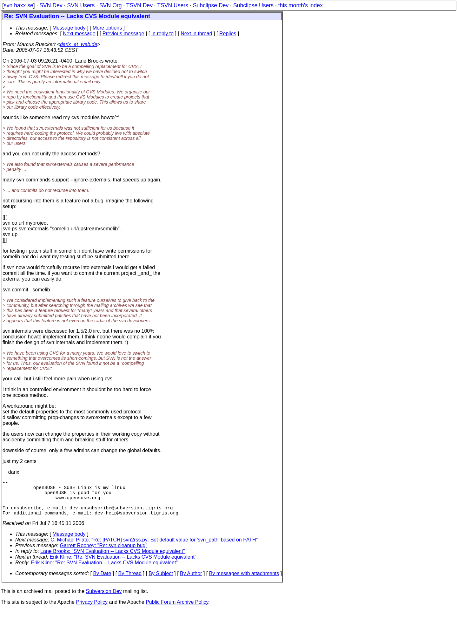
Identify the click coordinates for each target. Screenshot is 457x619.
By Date (102, 582)
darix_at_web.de (78, 44)
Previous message (123, 33)
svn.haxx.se (18, 5)
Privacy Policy (92, 611)
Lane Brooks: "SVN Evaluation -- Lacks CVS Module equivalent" (112, 560)
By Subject (161, 582)
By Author (191, 582)
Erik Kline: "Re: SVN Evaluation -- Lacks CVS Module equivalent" (123, 565)
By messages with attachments (244, 582)
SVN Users (81, 5)
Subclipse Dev (210, 5)
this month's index (300, 5)
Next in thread (196, 33)
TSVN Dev (139, 5)
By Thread (130, 582)
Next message (79, 33)
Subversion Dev (104, 600)
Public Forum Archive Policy (177, 611)
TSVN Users (172, 5)
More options (107, 28)
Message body (68, 28)
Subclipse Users (253, 5)
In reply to (162, 33)
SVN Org (110, 5)
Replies (227, 33)
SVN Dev (50, 5)
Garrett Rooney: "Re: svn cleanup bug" (104, 554)
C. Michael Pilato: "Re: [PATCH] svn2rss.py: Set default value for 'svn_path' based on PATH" (154, 548)
